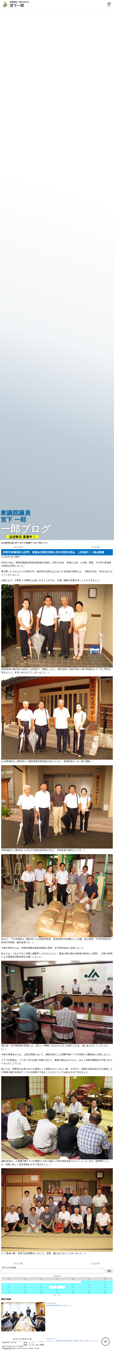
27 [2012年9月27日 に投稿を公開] (57, 1292)
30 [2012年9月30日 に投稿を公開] (105, 1292)
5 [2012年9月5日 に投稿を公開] (41, 1284)
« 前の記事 (18, 547)
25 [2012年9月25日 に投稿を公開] (25, 1292)
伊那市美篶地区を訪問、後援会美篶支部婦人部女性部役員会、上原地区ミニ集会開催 (53, 552)
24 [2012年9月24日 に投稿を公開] (9, 1292)
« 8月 (54, 1295)
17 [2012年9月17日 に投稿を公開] (9, 1290)
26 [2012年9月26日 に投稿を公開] (41, 1292)
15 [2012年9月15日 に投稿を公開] (89, 1287)
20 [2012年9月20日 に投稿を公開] (57, 1290)
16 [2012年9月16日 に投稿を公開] (105, 1287)
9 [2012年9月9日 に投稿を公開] (104, 1284)
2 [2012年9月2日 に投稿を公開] (104, 1282)
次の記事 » (96, 547)
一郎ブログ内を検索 (8, 1267)
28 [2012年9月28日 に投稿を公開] (73, 1292)
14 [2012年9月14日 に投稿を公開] (73, 1287)
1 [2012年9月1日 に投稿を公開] (88, 1282)
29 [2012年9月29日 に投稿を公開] (89, 1292)
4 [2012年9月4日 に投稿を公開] (25, 1284)
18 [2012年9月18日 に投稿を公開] (25, 1290)
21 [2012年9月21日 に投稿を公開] (73, 1290)
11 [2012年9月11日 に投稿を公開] (25, 1287)
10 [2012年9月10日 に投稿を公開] (9, 1287)
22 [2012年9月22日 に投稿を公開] (89, 1290)
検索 (109, 1271)
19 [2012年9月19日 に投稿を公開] (41, 1290)
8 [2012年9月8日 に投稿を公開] (88, 1284)
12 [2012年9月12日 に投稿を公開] (41, 1287)
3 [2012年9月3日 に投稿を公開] (9, 1284)
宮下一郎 (19, 5)
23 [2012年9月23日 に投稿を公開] (105, 1290)
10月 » (59, 1295)
